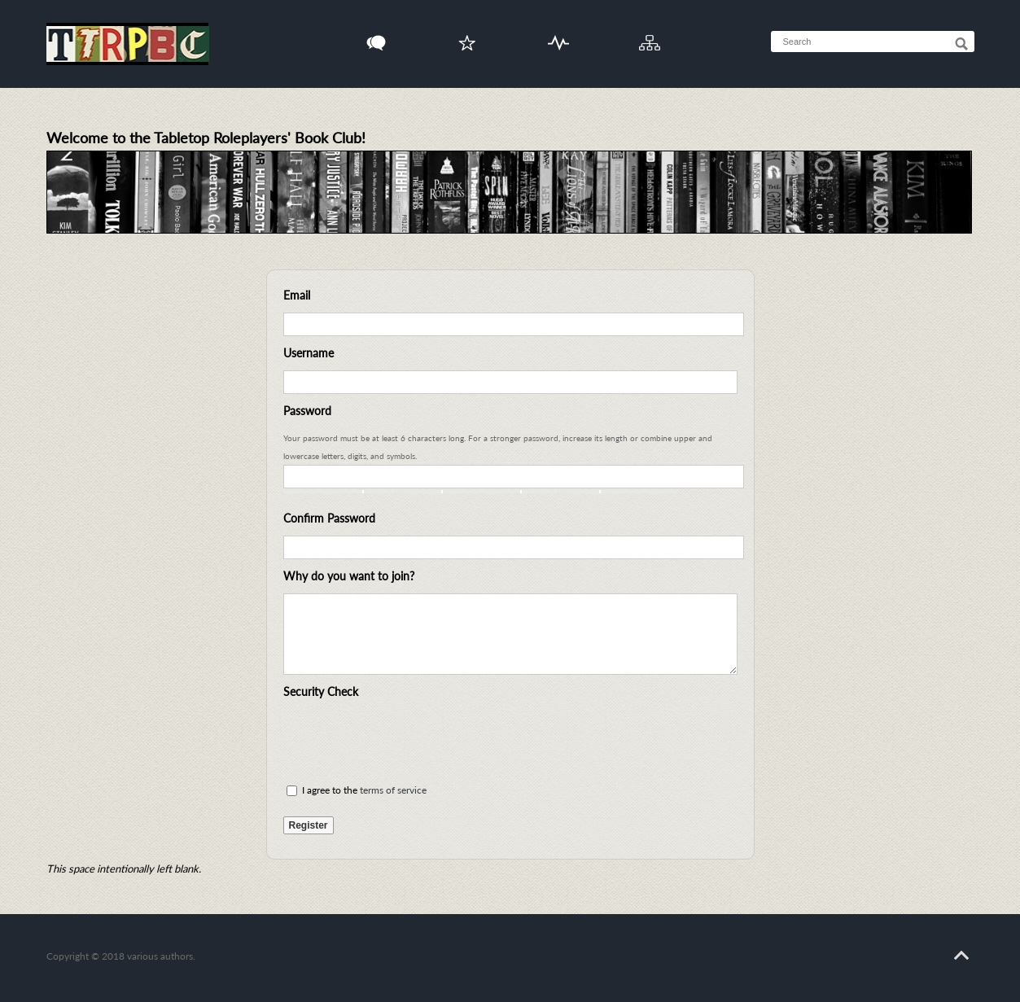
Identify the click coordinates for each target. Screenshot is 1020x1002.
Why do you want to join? (348, 576)
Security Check (320, 691)
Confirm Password (329, 518)
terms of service (393, 790)
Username (308, 353)
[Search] (961, 43)
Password (307, 411)
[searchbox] (888, 41)
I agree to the (357, 790)
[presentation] (407, 740)
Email (296, 295)
